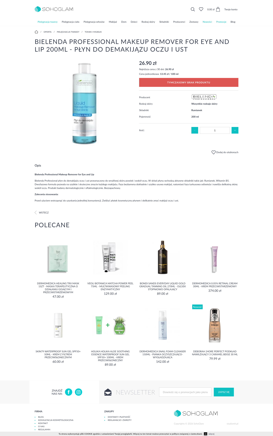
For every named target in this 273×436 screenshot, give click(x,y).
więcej (211, 434)
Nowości (207, 21)
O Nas (41, 426)
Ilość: (142, 130)
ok (205, 434)
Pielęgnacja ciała (70, 21)
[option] (84, 104)
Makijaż (113, 21)
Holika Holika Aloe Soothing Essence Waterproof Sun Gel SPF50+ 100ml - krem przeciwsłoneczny (110, 356)
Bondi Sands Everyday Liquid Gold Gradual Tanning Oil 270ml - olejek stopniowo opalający (162, 286)
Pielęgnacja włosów (94, 21)
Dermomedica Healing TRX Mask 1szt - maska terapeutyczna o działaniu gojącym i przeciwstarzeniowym (58, 288)
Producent (144, 97)
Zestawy (193, 21)
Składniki (164, 21)
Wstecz (42, 212)
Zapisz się (223, 392)
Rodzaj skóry (148, 21)
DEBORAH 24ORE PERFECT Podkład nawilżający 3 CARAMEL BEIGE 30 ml (215, 353)
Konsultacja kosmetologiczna (55, 420)
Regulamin (44, 429)
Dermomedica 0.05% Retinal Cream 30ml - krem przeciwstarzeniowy (214, 285)
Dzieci (134, 21)
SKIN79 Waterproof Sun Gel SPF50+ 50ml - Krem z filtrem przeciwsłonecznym (58, 354)
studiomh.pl (232, 423)
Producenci (179, 21)
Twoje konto (230, 9)
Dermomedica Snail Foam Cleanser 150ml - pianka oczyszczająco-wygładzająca (162, 354)
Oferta (48, 32)
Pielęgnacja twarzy (47, 21)
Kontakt (43, 423)
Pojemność (145, 116)
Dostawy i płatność (119, 417)
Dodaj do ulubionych (225, 152)
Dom (123, 21)
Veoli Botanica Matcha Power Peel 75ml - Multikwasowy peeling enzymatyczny (110, 286)
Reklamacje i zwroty (119, 420)
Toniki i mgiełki (93, 32)
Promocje (221, 21)
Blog (233, 21)
